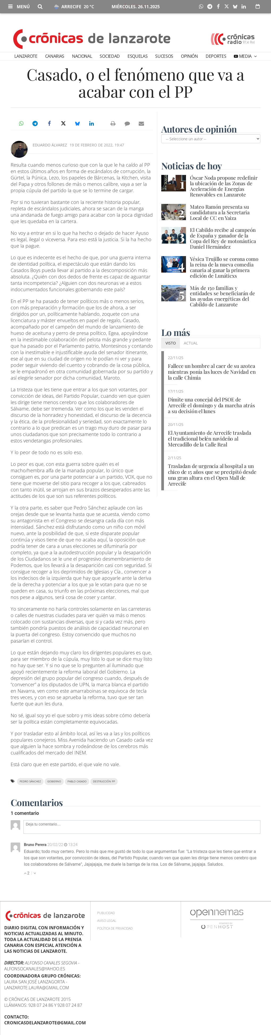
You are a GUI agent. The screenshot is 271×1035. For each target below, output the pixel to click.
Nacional (82, 56)
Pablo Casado (77, 781)
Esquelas (137, 56)
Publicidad (106, 913)
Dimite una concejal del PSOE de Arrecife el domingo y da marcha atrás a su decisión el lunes (211, 405)
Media (245, 56)
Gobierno (54, 781)
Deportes (216, 56)
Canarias (54, 56)
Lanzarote (25, 56)
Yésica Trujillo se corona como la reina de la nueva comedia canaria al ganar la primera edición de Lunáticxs (224, 267)
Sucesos (164, 56)
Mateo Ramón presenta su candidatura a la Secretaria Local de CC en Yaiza (219, 212)
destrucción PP (104, 781)
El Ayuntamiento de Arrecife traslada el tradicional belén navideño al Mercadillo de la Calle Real (209, 438)
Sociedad (110, 56)
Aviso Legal (106, 920)
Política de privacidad (115, 928)
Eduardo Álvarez (50, 144)
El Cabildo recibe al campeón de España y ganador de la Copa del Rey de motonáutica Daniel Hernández (223, 238)
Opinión (189, 56)
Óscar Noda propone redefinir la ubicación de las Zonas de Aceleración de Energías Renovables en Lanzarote (223, 186)
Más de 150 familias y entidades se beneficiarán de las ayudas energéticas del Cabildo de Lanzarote (222, 296)
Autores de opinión (199, 129)
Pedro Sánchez (30, 781)
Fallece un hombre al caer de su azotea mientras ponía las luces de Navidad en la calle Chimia (212, 371)
